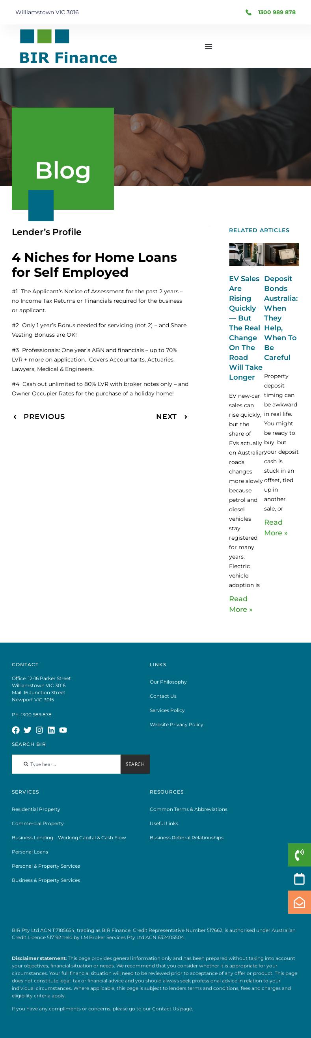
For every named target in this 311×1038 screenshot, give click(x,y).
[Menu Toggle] (208, 46)
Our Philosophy (168, 682)
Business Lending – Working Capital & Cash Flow (69, 837)
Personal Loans (30, 852)
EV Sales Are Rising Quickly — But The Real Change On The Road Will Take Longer (246, 328)
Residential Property (36, 809)
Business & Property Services (46, 880)
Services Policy (167, 710)
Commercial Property (38, 823)
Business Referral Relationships (186, 837)
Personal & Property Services (46, 866)
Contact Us (163, 696)
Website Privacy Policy (176, 724)
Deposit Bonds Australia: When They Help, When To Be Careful (281, 318)
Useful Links (164, 823)
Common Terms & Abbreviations (188, 809)
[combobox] (66, 764)
